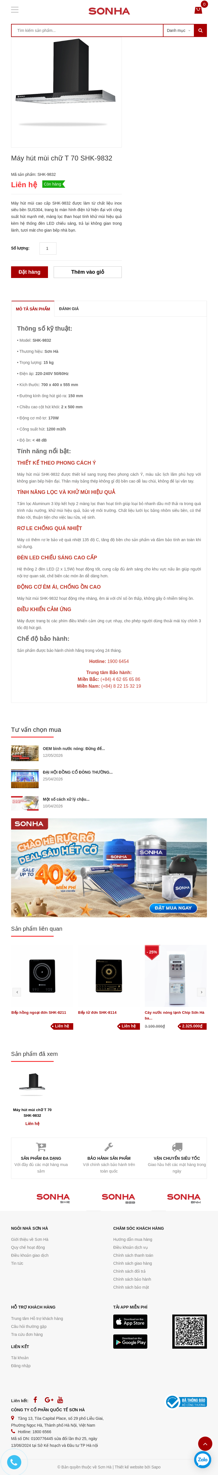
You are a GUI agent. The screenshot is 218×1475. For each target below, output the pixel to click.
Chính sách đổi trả (129, 1271)
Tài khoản (20, 1357)
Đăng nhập (21, 1365)
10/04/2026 (53, 806)
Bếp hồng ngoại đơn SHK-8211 (38, 1012)
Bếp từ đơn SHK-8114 (97, 1012)
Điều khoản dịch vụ (130, 1247)
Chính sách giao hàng (132, 1263)
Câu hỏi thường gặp (29, 1326)
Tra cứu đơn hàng (27, 1334)
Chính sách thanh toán (133, 1255)
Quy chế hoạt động (28, 1247)
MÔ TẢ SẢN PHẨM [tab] (33, 309)
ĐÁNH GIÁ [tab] (69, 308)
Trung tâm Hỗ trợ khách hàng (37, 1318)
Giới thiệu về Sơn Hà (29, 1239)
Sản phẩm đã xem (34, 1054)
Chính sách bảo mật (131, 1287)
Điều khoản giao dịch (30, 1255)
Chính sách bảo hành (132, 1279)
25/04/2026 (53, 779)
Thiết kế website (129, 1467)
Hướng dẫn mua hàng (132, 1239)
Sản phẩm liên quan (36, 929)
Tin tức (17, 1263)
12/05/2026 (53, 755)
